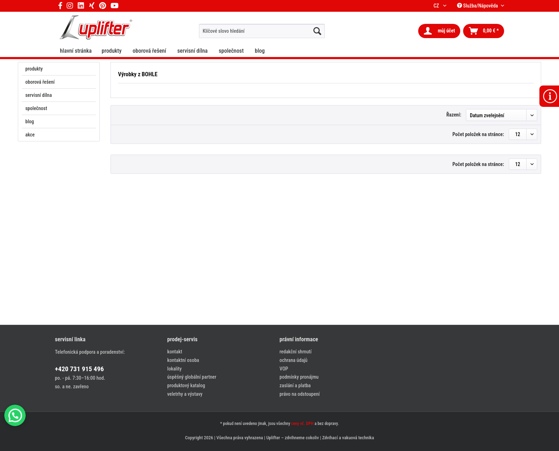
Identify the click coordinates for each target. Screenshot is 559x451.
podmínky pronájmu (299, 377)
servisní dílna (38, 95)
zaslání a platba (295, 385)
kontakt (174, 351)
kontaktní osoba (183, 360)
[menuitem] (262, 31)
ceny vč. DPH (302, 423)
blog (29, 121)
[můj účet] (439, 31)
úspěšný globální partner (191, 377)
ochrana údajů (293, 360)
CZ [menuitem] (437, 6)
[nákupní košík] (483, 31)
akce (30, 135)
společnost (36, 108)
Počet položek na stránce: (478, 134)
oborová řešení (40, 82)
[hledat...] (317, 31)
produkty (34, 69)
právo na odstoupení (300, 394)
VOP (284, 369)
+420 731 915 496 (79, 369)
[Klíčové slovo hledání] (262, 31)
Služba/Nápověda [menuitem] (478, 6)
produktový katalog (186, 385)
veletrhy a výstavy (184, 394)
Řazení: (453, 115)
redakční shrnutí (296, 351)
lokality (174, 369)
